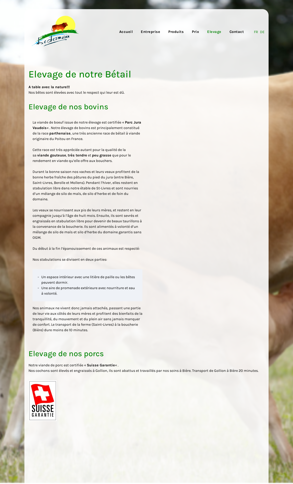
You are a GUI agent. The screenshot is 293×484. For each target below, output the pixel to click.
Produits (176, 31)
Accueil (126, 31)
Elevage (214, 31)
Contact (237, 31)
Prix (195, 31)
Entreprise (150, 31)
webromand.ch (258, 468)
